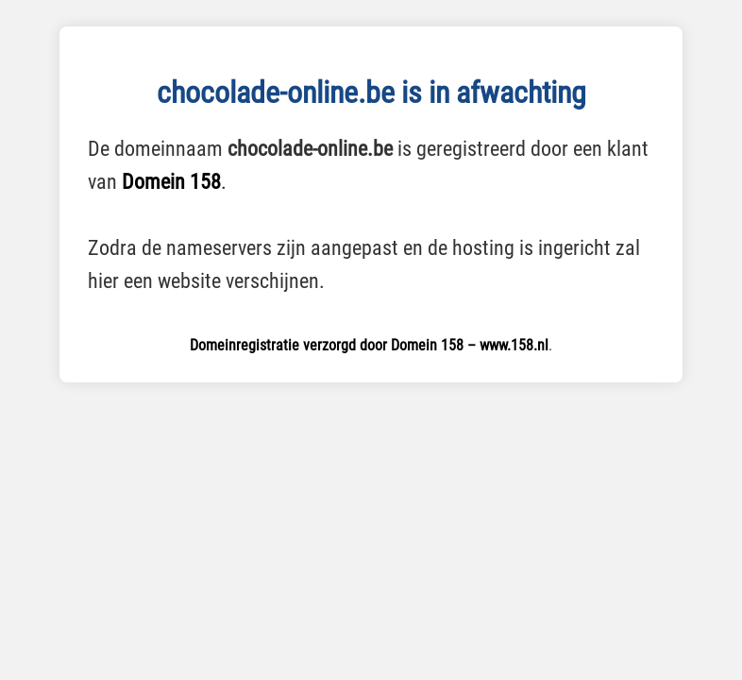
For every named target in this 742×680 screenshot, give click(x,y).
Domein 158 (171, 181)
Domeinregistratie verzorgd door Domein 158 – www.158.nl (369, 345)
